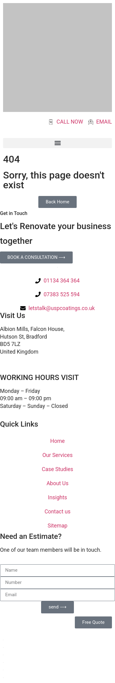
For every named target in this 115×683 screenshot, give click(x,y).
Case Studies (57, 469)
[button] (57, 143)
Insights (57, 497)
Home (57, 441)
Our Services (57, 455)
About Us (58, 483)
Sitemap (57, 526)
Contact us (57, 511)
